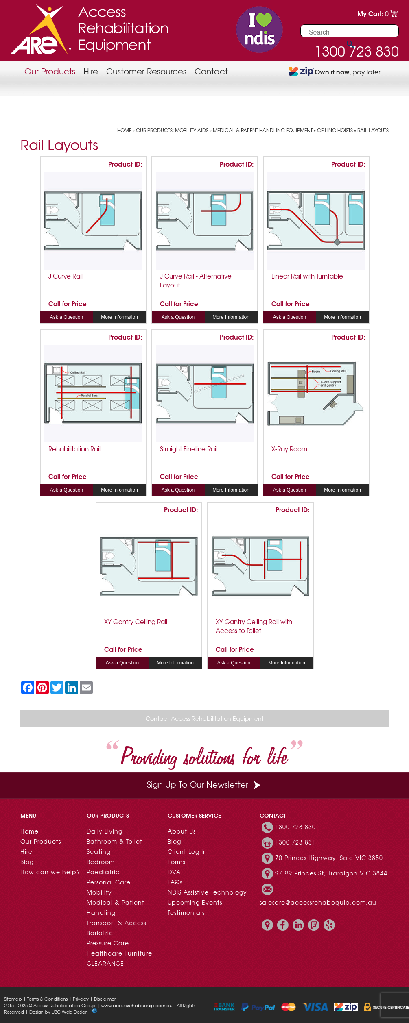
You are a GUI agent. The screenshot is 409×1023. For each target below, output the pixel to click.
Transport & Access (116, 923)
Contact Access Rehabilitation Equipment (205, 718)
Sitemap (13, 998)
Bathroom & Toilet (114, 841)
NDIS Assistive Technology (207, 892)
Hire (90, 71)
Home (124, 130)
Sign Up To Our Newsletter (204, 784)
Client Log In (187, 851)
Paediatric (103, 872)
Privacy (81, 998)
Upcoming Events (195, 902)
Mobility (99, 892)
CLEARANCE (105, 963)
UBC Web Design (70, 1011)
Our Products (49, 71)
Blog (27, 862)
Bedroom (101, 862)
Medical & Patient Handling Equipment (263, 130)
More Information (119, 317)
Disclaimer (105, 998)
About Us (182, 831)
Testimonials (186, 912)
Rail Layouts (373, 130)
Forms (176, 862)
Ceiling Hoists (335, 130)
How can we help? (50, 872)
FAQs (175, 882)
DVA (174, 872)
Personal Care (109, 882)
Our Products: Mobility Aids (172, 130)
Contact (211, 71)
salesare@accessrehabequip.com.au (318, 902)
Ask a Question (66, 317)
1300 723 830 (295, 827)
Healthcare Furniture (119, 953)
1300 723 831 (295, 842)
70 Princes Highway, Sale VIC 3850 (329, 857)
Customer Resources (146, 71)
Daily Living (104, 831)
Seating (99, 851)
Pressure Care (108, 943)
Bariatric (100, 933)
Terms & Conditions (47, 998)
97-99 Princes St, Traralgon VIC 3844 (331, 873)
